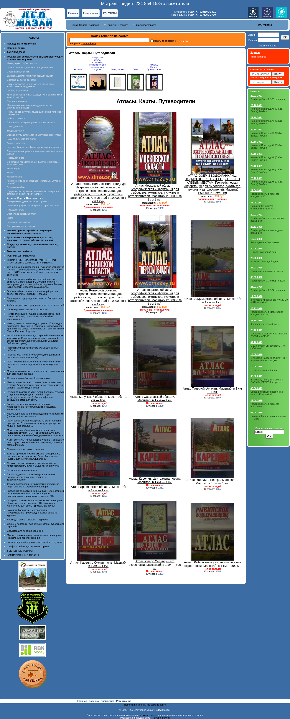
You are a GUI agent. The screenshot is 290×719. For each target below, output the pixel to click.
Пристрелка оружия (17, 101)
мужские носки (148, 715)
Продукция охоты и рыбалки (21, 226)
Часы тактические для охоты (21, 139)
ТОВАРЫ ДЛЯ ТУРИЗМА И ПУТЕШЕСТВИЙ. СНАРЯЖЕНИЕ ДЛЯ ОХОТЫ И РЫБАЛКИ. (31, 261)
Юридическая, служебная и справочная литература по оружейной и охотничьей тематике (34, 192)
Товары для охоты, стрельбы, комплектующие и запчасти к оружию (97, 63)
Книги (10, 172)
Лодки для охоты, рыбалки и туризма (27, 519)
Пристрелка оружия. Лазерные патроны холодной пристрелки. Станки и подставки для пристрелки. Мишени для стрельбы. (34, 423)
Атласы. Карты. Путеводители (154, 67)
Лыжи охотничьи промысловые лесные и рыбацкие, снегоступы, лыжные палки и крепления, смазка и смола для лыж (35, 442)
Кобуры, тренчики (16, 118)
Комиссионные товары (18, 222)
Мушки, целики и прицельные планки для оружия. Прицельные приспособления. (34, 536)
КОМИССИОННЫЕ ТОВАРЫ (23, 555)
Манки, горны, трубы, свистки (22, 63)
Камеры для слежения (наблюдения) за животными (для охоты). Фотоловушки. (35, 415)
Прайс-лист (108, 701)
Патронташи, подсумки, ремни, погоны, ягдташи (31, 122)
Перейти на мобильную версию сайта (145, 704)
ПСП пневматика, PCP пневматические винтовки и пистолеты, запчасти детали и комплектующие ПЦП (35, 364)
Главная (73, 13)
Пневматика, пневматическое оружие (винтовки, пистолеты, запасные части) (34, 356)
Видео (10, 218)
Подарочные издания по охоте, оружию (27, 201)
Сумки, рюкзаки (15, 126)
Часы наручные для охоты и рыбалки (27, 309)
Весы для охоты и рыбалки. (22, 470)
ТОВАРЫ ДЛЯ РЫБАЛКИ (21, 255)
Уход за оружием (15, 131)
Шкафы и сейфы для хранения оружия (28, 546)
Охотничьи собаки (16, 187)
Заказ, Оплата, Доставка (85, 25)
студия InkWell (162, 717)
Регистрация (90, 13)
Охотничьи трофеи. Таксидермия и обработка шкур (33, 205)
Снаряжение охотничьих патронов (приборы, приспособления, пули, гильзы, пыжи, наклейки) (33, 464)
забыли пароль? (268, 45)
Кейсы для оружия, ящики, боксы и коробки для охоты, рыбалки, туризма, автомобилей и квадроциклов (33, 316)
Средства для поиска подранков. (25, 531)
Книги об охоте (14, 177)
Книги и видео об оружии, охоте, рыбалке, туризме (35, 542)
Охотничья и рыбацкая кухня (21, 214)
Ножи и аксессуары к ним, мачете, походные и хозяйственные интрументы (30, 85)
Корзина (94, 701)
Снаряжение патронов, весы (21, 80)
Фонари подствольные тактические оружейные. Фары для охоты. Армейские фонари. (33, 485)
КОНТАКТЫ (110, 13)
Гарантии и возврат (117, 25)
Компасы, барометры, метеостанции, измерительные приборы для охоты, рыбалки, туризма (32, 513)
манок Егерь (89, 43)
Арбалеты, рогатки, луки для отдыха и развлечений (35, 305)
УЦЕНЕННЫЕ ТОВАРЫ (20, 551)
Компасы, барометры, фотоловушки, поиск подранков (34, 147)
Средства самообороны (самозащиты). (28, 378)
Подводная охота (15, 158)
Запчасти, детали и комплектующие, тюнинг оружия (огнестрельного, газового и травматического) (31, 477)
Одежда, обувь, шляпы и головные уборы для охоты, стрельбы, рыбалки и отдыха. (32, 292)
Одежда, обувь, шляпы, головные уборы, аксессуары (34, 135)
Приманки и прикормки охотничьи (25, 449)
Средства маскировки (18, 72)
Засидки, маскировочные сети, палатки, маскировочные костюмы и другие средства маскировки (31, 407)
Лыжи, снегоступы (16, 143)
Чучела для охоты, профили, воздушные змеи (30, 67)
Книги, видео (13, 168)
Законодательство (146, 25)
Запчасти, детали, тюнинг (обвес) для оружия (30, 76)
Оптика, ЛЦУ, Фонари (17, 90)
